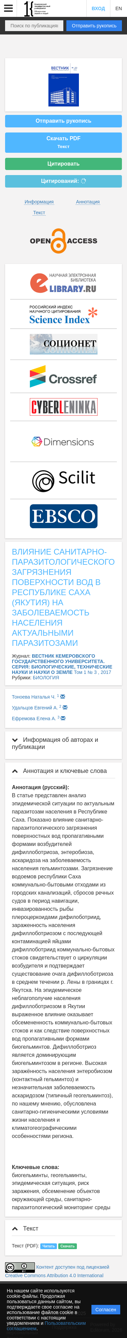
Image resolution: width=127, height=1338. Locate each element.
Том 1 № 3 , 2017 (92, 672)
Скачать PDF (63, 142)
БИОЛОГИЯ (46, 677)
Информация (39, 201)
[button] (8, 8)
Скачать (67, 1246)
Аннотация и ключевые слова (59, 771)
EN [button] (118, 8)
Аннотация (88, 201)
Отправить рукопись (94, 25)
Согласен (106, 1309)
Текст (39, 212)
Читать (49, 1246)
